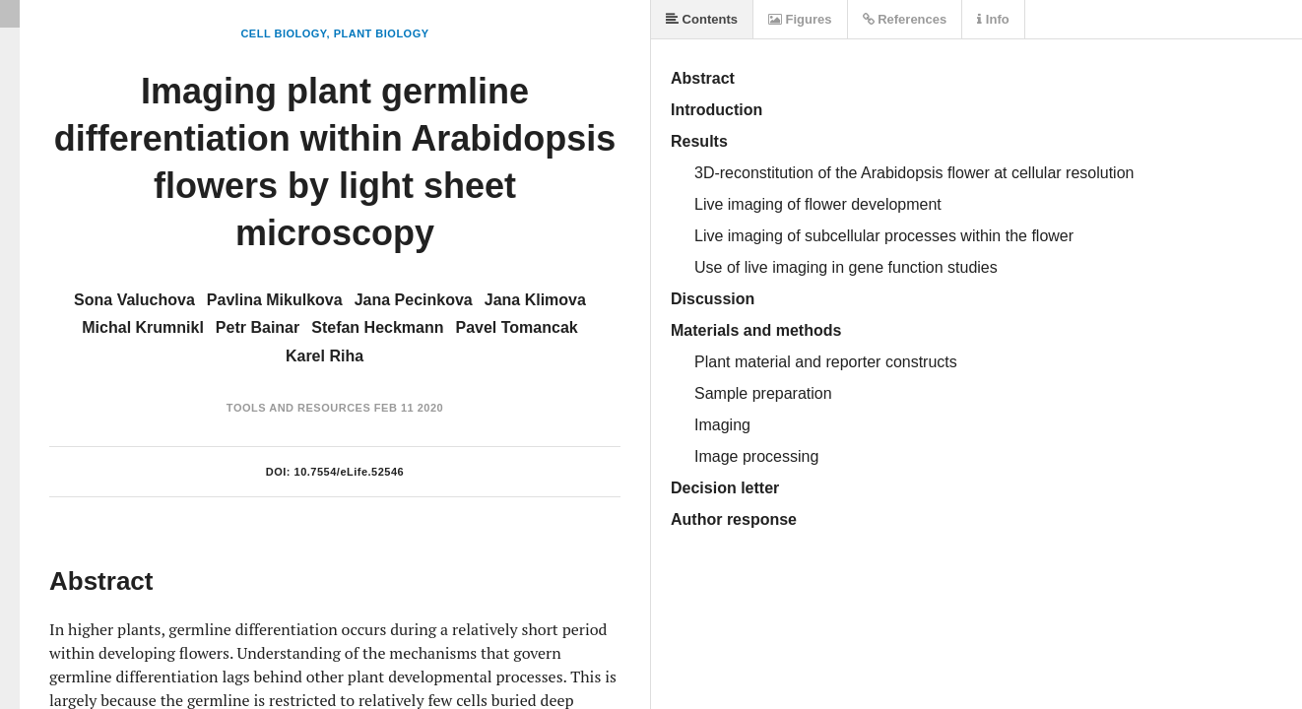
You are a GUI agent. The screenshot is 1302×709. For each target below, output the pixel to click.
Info (993, 19)
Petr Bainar (257, 327)
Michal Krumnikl (143, 327)
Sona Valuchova (134, 299)
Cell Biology (283, 33)
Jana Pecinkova (414, 299)
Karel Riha (324, 356)
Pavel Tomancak (517, 327)
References (905, 19)
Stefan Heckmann (377, 327)
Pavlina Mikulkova (275, 299)
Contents (702, 19)
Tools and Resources (298, 408)
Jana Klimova (535, 299)
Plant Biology (381, 33)
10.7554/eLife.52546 (349, 472)
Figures (800, 19)
